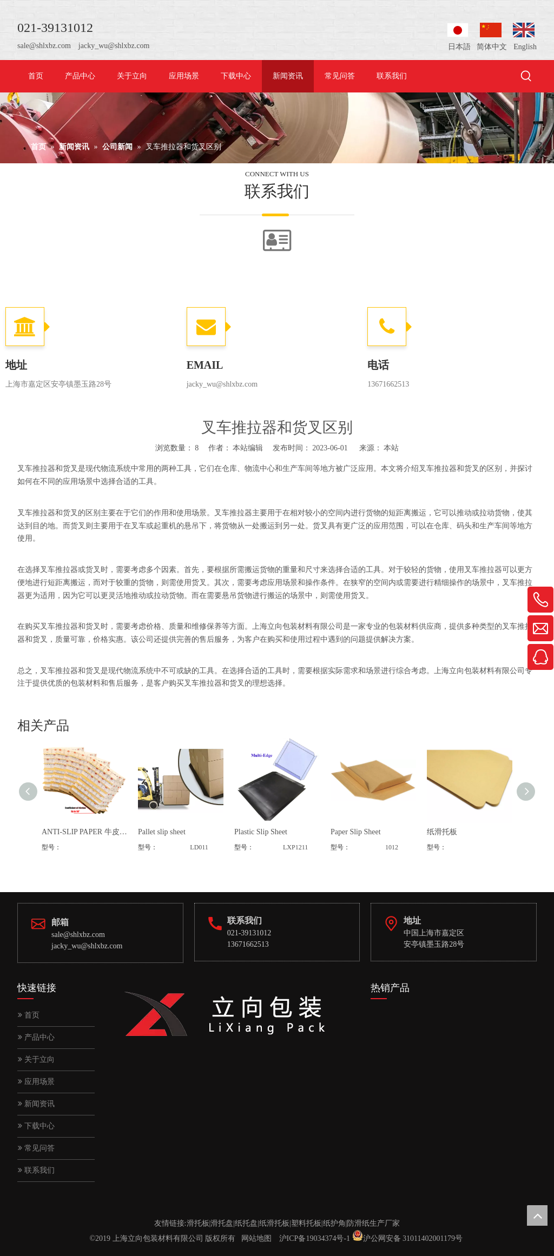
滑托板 (198, 1223)
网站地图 (256, 1238)
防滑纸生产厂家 (373, 1223)
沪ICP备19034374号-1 (314, 1238)
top (537, 1215)
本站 (391, 448)
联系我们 (36, 1170)
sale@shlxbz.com (44, 46)
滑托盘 (221, 1223)
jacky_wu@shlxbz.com (113, 46)
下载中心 (36, 1126)
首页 (28, 1015)
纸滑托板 (442, 832)
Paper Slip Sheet (356, 832)
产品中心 (36, 1037)
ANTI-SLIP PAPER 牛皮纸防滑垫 (84, 832)
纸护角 (334, 1223)
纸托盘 (246, 1223)
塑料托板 (306, 1223)
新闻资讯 (36, 1104)
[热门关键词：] (526, 77)
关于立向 (36, 1059)
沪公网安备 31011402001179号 (413, 1238)
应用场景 (36, 1082)
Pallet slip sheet (162, 832)
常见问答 (36, 1148)
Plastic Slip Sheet (260, 832)
